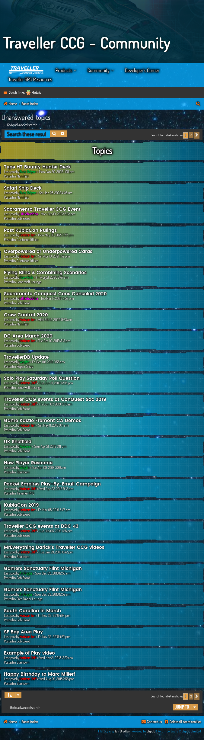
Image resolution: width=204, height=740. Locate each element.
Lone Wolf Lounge (29, 282)
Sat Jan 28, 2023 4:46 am (55, 193)
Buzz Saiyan (27, 171)
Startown (23, 472)
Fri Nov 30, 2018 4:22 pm (54, 636)
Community (99, 70)
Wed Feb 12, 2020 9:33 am (55, 319)
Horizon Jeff (28, 383)
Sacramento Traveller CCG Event (42, 209)
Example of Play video (29, 653)
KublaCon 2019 (21, 505)
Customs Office (27, 239)
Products (64, 70)
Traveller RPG (25, 493)
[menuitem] (198, 104)
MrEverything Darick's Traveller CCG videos (54, 547)
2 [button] (191, 135)
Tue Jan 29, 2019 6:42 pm (56, 552)
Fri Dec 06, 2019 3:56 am (48, 362)
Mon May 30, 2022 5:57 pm (56, 235)
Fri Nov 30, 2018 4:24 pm (54, 615)
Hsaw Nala (26, 277)
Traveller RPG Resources (30, 79)
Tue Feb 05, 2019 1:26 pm (55, 531)
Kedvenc (25, 446)
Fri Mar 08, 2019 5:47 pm (54, 510)
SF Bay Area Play (23, 632)
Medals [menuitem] (36, 92)
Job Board (23, 218)
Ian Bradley (122, 731)
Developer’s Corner (142, 70)
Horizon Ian (27, 235)
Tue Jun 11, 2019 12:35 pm (56, 383)
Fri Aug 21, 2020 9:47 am (52, 277)
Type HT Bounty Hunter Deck (37, 167)
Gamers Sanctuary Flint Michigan (43, 568)
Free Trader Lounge (30, 599)
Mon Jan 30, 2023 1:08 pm (57, 171)
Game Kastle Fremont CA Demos (42, 420)
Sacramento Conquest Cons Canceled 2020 (55, 294)
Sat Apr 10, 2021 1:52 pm (54, 256)
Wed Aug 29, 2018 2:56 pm (56, 679)
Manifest (23, 176)
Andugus (25, 573)
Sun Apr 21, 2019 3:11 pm (50, 446)
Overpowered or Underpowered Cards (48, 251)
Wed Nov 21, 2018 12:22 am (56, 657)
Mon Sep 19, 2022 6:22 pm (58, 214)
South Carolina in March (32, 611)
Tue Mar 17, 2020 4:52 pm (57, 298)
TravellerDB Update (26, 357)
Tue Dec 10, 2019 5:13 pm (54, 340)
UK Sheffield (17, 442)
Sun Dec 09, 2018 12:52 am (53, 594)
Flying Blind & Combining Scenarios (45, 273)
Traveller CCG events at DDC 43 (41, 526)
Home (26, 70)
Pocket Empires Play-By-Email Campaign (52, 484)
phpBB (151, 731)
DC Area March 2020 (28, 336)
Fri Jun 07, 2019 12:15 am (55, 404)
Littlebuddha (28, 214)
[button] (196, 135)
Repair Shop (25, 366)
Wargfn (24, 362)
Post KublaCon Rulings (30, 230)
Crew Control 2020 (26, 315)
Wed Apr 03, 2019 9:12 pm (56, 488)
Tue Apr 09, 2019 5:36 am (49, 467)
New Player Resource (28, 463)
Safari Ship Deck (23, 188)
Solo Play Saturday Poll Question (42, 378)
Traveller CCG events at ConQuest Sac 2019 (55, 399)
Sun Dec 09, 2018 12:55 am (53, 573)
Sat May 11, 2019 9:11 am (53, 425)
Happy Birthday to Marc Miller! (39, 674)
